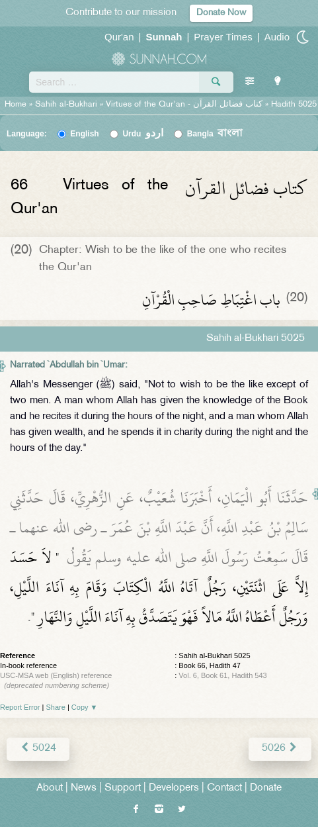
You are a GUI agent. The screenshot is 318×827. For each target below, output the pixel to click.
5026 (280, 749)
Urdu (142, 133)
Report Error (20, 707)
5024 (38, 749)
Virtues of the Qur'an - (185, 105)
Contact (224, 788)
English (84, 133)
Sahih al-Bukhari (66, 105)
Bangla (215, 133)
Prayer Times (223, 36)
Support (122, 788)
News (84, 788)
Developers (174, 788)
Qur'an (119, 36)
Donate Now (221, 13)
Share (55, 707)
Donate (266, 788)
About (49, 788)
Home (15, 105)
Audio (277, 36)
